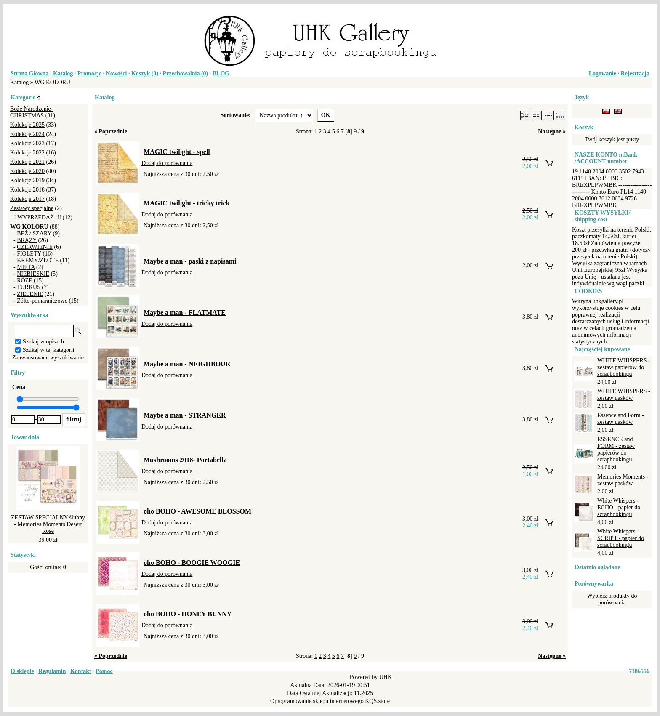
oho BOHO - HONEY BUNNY (188, 614)
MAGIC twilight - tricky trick (186, 203)
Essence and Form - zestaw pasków (620, 418)
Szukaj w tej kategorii (48, 350)
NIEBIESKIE (33, 274)
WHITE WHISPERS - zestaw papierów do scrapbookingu (623, 367)
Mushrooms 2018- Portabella (185, 459)
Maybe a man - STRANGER (185, 415)
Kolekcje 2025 (27, 125)
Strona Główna (29, 73)
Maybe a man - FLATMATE (185, 312)
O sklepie (22, 671)
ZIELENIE (30, 294)
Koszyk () (144, 73)
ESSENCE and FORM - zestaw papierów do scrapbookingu (616, 449)
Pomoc (104, 671)
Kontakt (80, 671)
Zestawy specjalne (31, 208)
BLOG (221, 73)
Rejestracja (635, 73)
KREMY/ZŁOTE (38, 260)
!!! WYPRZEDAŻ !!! (35, 217)
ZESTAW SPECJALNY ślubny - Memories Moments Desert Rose (48, 524)
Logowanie (602, 73)
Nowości (116, 73)
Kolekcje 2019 (27, 180)
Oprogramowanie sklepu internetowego (317, 701)
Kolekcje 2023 (27, 143)
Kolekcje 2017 (27, 199)
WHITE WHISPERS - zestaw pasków (623, 394)
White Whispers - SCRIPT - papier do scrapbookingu (620, 538)
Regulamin (52, 671)
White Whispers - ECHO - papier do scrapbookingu (618, 507)
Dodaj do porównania (166, 163)
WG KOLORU (52, 82)
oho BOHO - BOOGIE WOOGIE (192, 562)
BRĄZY (27, 240)
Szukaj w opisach (43, 341)
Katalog (63, 73)
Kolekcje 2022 (27, 152)
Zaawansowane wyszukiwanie (48, 357)
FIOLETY (29, 253)
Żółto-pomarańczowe (42, 301)
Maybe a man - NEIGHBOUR (187, 363)
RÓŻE (24, 280)
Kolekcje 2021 (27, 162)
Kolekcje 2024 (27, 134)
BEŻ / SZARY (34, 233)
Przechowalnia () (185, 73)
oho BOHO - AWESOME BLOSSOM (197, 511)
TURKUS (28, 287)
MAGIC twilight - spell (177, 151)
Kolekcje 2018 (27, 189)
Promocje (89, 73)
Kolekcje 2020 (27, 171)
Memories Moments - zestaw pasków (622, 480)
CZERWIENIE (35, 247)
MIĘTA (26, 267)
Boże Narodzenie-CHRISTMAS (31, 112)
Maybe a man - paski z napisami (190, 261)
